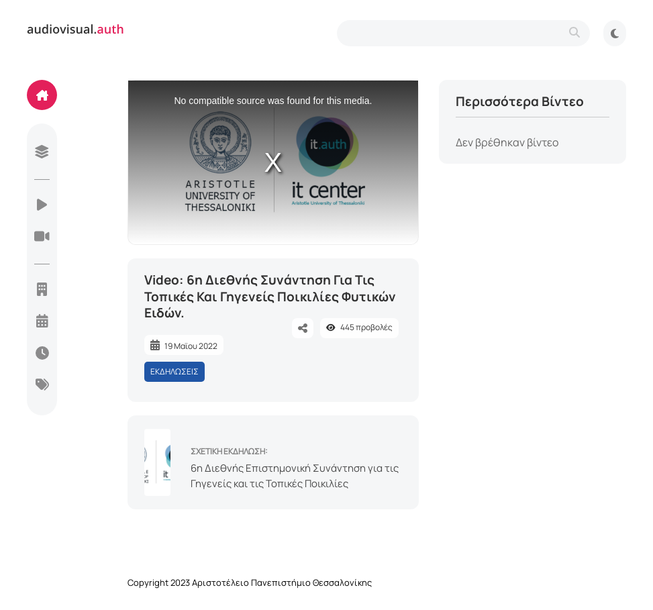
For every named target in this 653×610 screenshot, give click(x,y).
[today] (42, 354)
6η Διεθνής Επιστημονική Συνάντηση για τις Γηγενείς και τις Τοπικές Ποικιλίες (295, 476)
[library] (42, 153)
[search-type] (463, 33)
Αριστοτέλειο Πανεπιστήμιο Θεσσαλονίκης (282, 582)
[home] (42, 95)
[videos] (42, 206)
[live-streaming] (42, 237)
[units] (42, 290)
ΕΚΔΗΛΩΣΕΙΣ (174, 371)
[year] (42, 322)
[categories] (42, 386)
